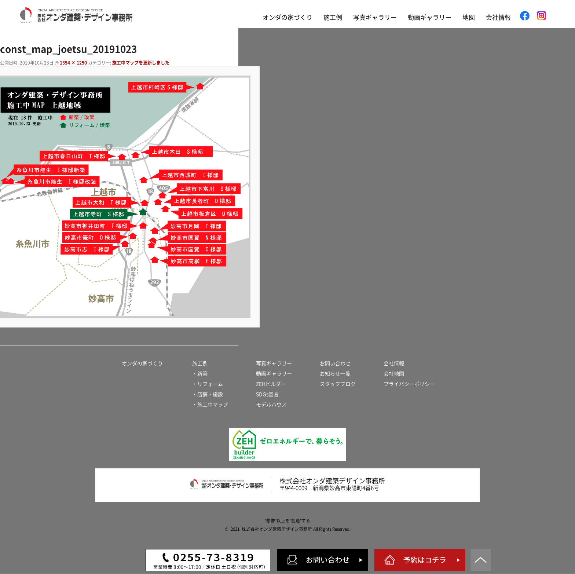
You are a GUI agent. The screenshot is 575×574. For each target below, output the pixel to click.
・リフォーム (207, 384)
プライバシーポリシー (409, 384)
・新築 (200, 373)
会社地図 (394, 373)
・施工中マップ (210, 404)
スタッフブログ (338, 384)
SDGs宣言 (267, 394)
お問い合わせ (335, 363)
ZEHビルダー (271, 384)
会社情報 (498, 17)
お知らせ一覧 (335, 373)
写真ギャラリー (375, 17)
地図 (468, 17)
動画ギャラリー (429, 17)
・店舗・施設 (207, 394)
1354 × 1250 (73, 63)
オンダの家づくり (287, 17)
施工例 (332, 17)
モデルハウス (271, 404)
